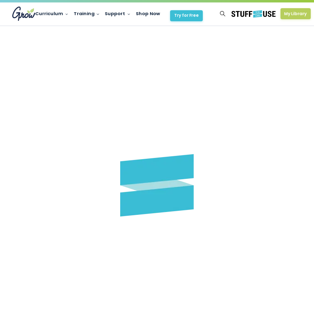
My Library (295, 14)
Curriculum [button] (49, 13)
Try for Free (186, 15)
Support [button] (115, 13)
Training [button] (84, 13)
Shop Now (148, 13)
